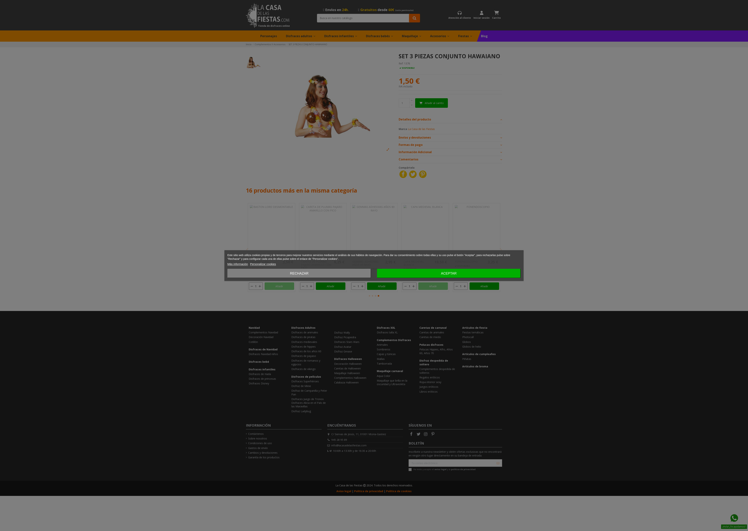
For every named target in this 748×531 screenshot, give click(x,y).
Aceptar (449, 273)
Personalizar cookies (263, 263)
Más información (237, 263)
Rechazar (299, 273)
